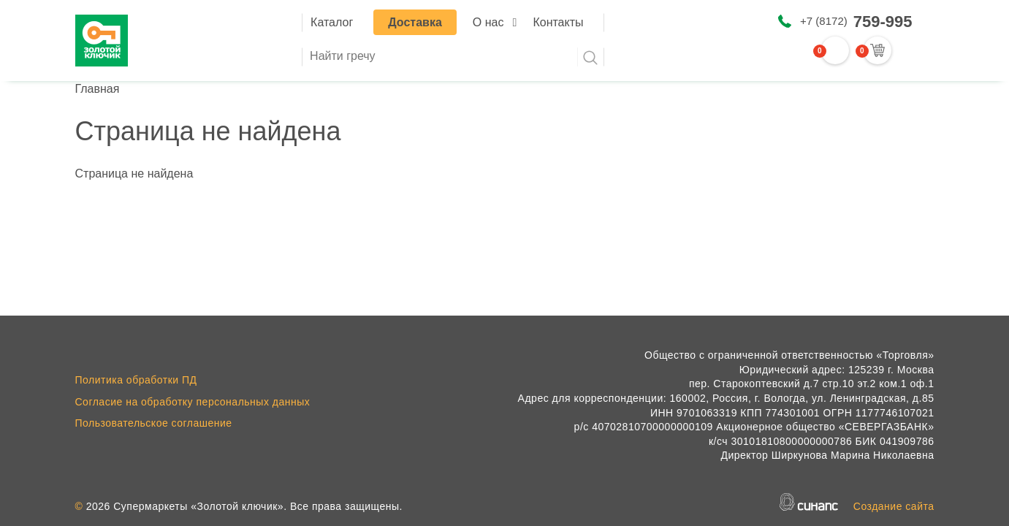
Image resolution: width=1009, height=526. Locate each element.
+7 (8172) (856, 21)
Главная (97, 89)
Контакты (558, 22)
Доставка (415, 22)
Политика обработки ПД (136, 380)
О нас (488, 22)
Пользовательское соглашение (153, 423)
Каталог (332, 22)
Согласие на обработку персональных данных (193, 402)
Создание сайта (893, 506)
